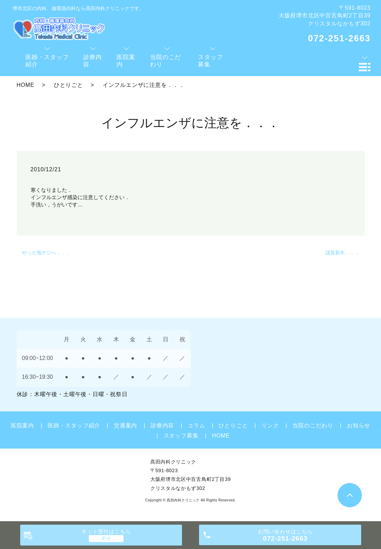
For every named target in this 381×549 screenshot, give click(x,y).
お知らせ (358, 425)
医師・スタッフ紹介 (74, 425)
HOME (25, 85)
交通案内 (125, 425)
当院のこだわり (312, 425)
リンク (270, 425)
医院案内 (22, 425)
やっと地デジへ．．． (46, 252)
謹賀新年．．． (342, 252)
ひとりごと (68, 85)
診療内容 (162, 425)
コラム (196, 425)
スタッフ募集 (181, 436)
